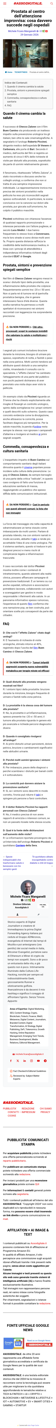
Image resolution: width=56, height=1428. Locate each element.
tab (34, 538)
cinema (28, 467)
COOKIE (12, 1115)
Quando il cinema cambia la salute (25, 86)
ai (39, 434)
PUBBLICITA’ (9, 1108)
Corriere (20, 845)
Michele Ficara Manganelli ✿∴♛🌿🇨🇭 (28, 31)
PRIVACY (45, 1112)
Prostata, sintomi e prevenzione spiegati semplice (28, 92)
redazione (24, 1174)
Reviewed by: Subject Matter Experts (26, 1077)
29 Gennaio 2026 (29, 34)
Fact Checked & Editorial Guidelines (29, 1071)
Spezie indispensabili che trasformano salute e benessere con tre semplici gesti (13, 862)
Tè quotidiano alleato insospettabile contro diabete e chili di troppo (41, 859)
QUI (37, 1184)
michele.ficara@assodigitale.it (27, 1054)
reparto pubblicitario (14, 1160)
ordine (37, 426)
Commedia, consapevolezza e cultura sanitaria (27, 100)
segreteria (23, 1194)
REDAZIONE (28, 1108)
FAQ (9, 105)
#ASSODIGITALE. (28, 3)
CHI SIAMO (46, 1108)
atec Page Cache (33, 1425)
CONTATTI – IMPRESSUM (21, 1112)
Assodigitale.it (39, 1243)
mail (5, 1218)
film (30, 603)
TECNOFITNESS (20, 72)
